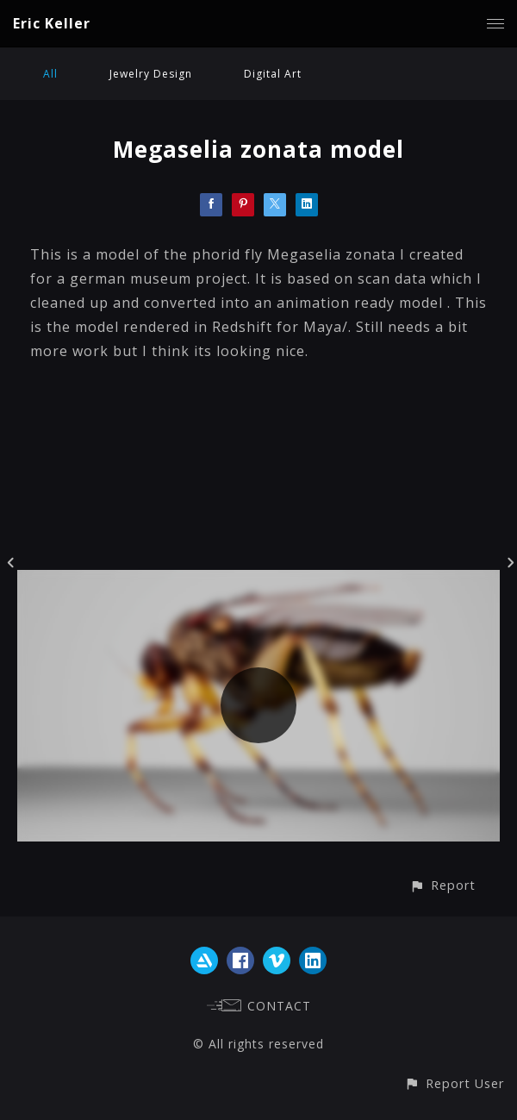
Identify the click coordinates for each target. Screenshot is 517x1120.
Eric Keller (51, 23)
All (50, 73)
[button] (442, 885)
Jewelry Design (150, 73)
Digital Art (273, 73)
